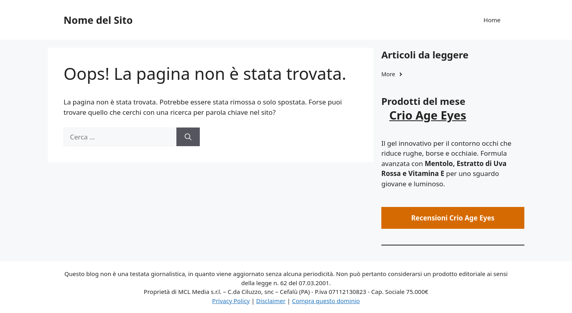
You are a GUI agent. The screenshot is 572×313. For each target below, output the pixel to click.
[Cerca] (188, 137)
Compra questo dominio (326, 301)
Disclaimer (271, 301)
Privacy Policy (231, 301)
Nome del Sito (98, 20)
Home (491, 20)
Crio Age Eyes (427, 115)
